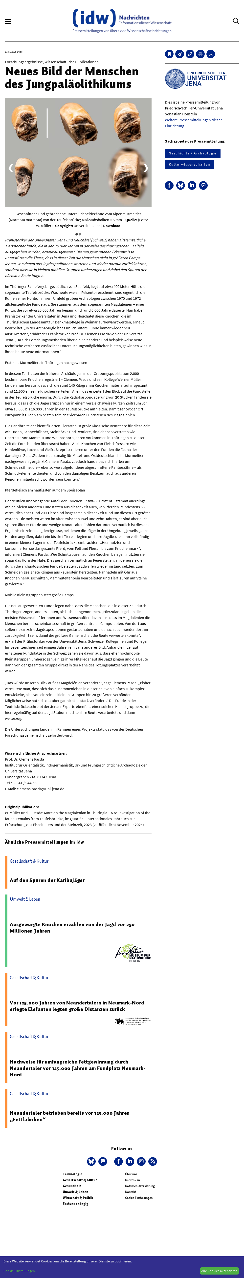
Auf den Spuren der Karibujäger (47, 880)
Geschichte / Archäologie (193, 153)
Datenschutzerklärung (140, 1186)
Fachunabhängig (75, 1203)
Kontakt (130, 1192)
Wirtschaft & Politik (78, 1197)
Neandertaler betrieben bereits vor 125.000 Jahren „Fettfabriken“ (70, 1116)
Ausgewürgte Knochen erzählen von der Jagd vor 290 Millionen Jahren (72, 928)
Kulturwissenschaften (189, 164)
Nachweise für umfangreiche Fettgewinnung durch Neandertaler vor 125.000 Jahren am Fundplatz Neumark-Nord (78, 1068)
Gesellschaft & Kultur (80, 1180)
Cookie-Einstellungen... (20, 1271)
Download (111, 225)
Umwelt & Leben (75, 1192)
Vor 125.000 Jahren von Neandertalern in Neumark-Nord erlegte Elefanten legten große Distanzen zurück (77, 1006)
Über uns (131, 1174)
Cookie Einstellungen (139, 1198)
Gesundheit (72, 1186)
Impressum (132, 1180)
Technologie (72, 1174)
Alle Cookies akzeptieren (219, 1271)
